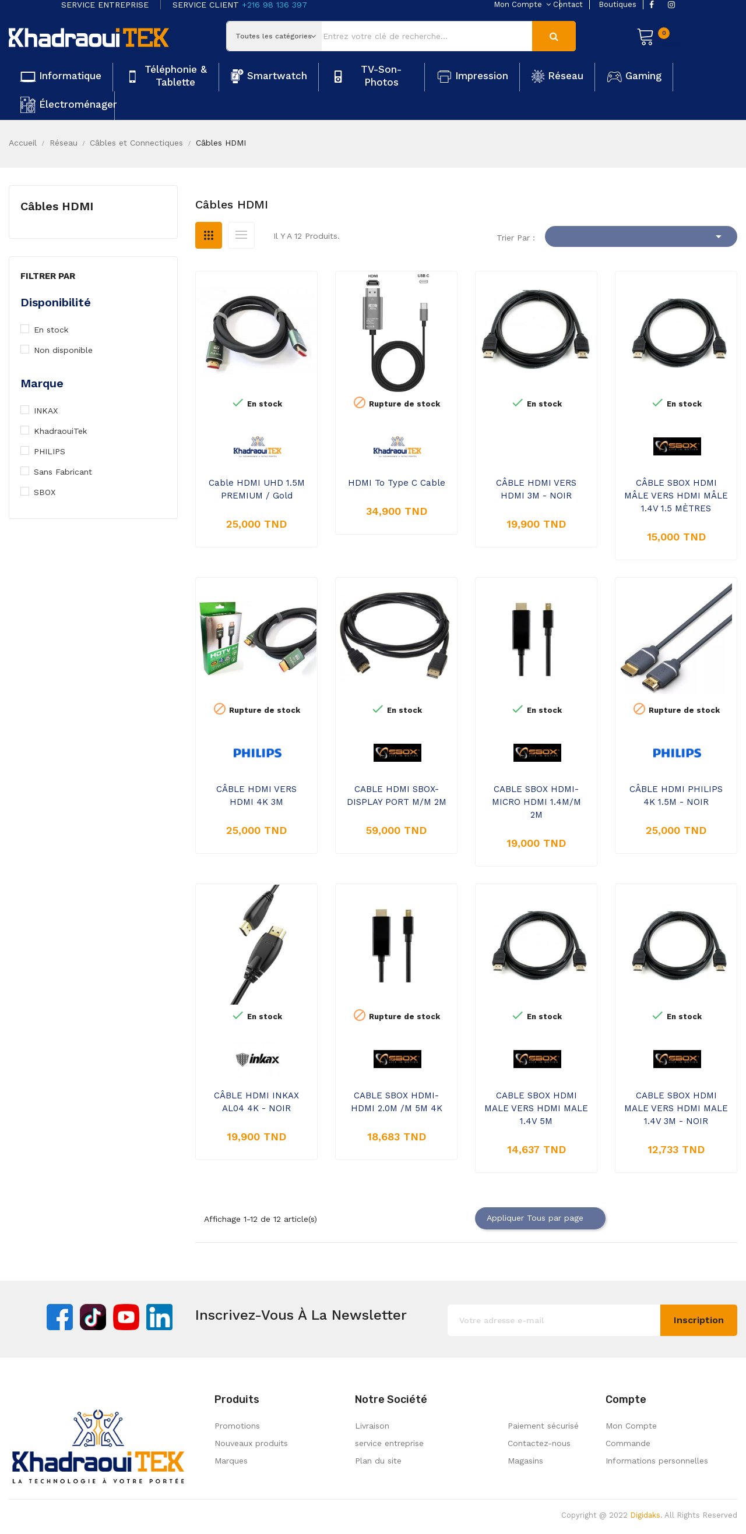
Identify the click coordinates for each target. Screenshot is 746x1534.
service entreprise (389, 1443)
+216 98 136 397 (274, 4)
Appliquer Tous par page (540, 1218)
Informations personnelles (657, 1460)
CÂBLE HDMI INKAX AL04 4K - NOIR (256, 1102)
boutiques (617, 4)
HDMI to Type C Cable (396, 483)
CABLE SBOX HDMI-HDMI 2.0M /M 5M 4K (396, 1102)
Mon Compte (631, 1425)
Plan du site (378, 1460)
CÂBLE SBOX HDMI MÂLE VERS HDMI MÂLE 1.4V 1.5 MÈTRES (676, 496)
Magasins (525, 1460)
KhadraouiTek (67, 431)
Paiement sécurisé (543, 1425)
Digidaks (645, 1515)
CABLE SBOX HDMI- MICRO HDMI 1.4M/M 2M (536, 802)
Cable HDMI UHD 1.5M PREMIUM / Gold (257, 489)
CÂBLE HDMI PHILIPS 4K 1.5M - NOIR (676, 795)
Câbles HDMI (56, 206)
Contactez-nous (539, 1443)
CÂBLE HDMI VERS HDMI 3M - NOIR (536, 489)
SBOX (51, 492)
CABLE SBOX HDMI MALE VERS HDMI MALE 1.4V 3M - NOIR (676, 1108)
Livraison (372, 1425)
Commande (628, 1443)
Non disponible (69, 350)
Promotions (237, 1425)
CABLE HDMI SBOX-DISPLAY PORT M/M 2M (396, 795)
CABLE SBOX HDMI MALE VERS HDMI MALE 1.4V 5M (536, 1108)
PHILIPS (56, 451)
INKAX (51, 410)
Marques (231, 1460)
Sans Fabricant (69, 471)
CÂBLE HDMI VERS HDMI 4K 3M (256, 795)
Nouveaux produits (251, 1443)
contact (568, 4)
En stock (58, 329)
